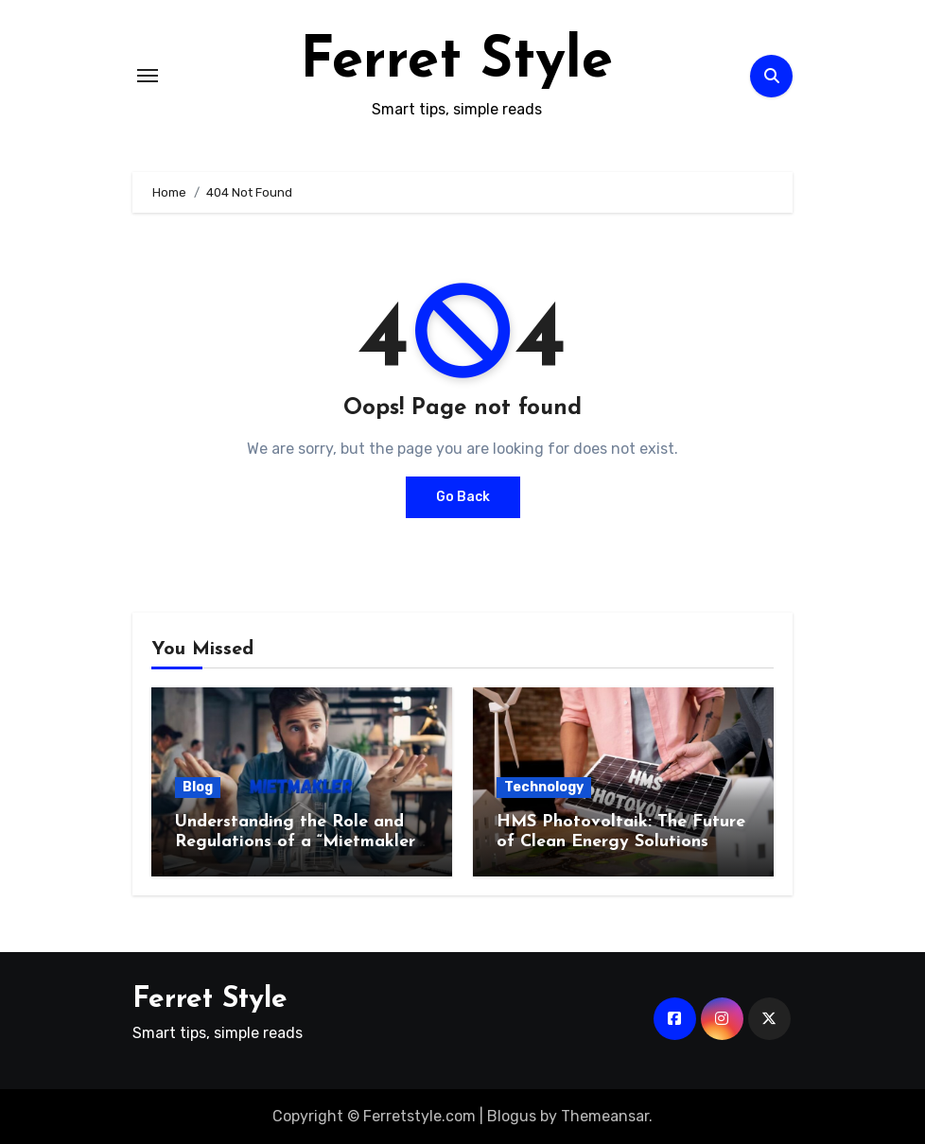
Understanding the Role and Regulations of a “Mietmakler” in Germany (298, 842)
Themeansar (605, 1116)
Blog (198, 787)
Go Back (463, 497)
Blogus (511, 1116)
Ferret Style (456, 62)
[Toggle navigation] (147, 75)
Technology (544, 787)
